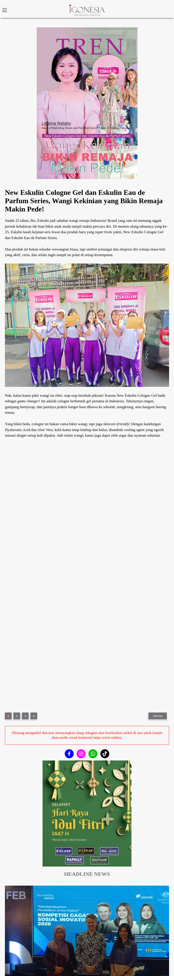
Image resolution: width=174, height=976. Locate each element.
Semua (157, 716)
